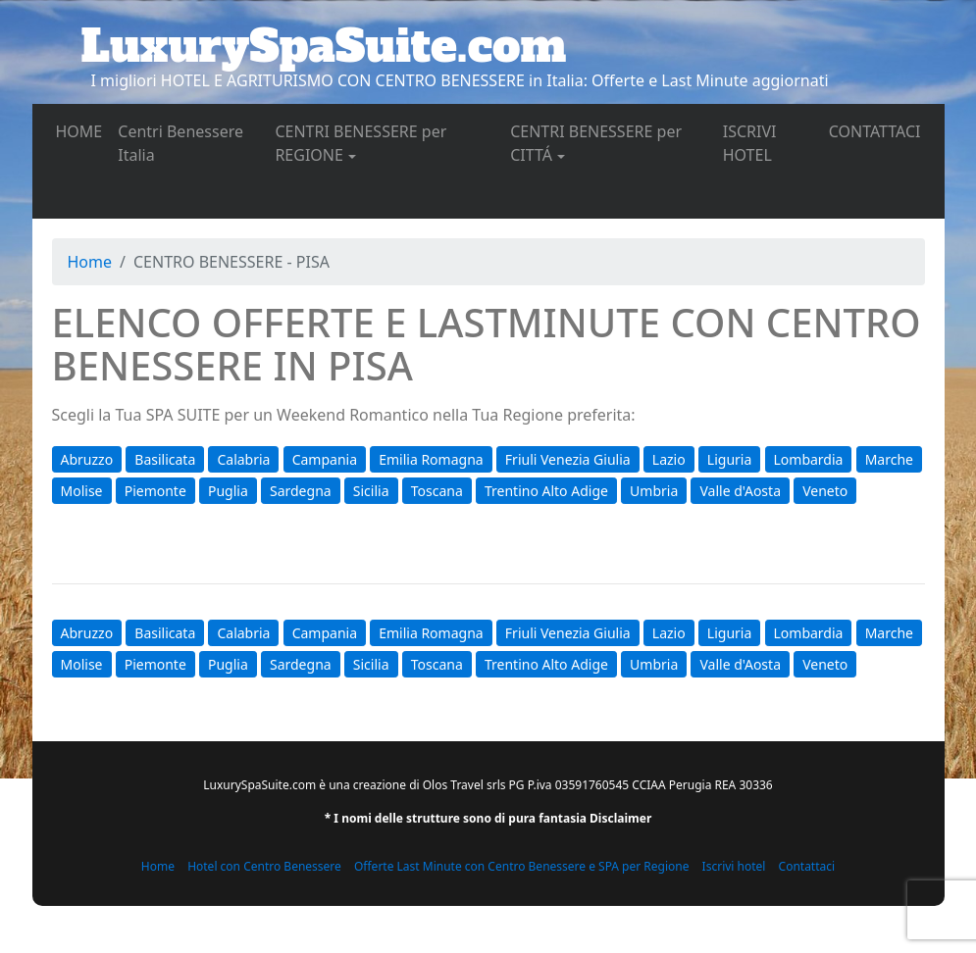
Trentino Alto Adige (546, 490)
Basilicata (164, 459)
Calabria (243, 459)
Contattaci (807, 866)
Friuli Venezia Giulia (568, 459)
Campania (324, 459)
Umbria (654, 490)
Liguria (729, 459)
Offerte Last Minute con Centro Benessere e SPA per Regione (522, 866)
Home (90, 262)
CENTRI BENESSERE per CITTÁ (596, 143)
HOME (83, 130)
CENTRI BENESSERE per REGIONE (360, 143)
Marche (889, 459)
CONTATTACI (879, 130)
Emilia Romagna (431, 459)
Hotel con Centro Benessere (264, 866)
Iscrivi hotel (734, 866)
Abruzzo (87, 459)
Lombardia (809, 459)
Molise (82, 490)
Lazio (669, 459)
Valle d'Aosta (740, 490)
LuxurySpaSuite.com (324, 46)
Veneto (825, 490)
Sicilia (371, 490)
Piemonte (155, 490)
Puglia (228, 490)
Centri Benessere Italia (180, 143)
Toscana (437, 490)
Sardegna (301, 490)
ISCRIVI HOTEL (772, 143)
